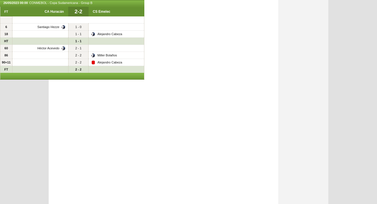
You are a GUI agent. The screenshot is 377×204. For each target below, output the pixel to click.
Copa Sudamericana (64, 3)
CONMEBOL (38, 3)
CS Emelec (101, 12)
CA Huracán (54, 12)
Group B (87, 3)
